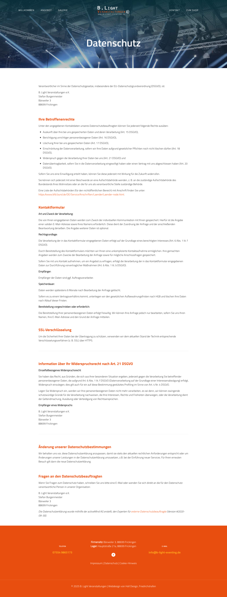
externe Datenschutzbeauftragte (148, 511)
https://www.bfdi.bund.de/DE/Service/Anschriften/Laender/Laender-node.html (81, 194)
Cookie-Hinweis (128, 563)
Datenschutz (111, 563)
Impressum (96, 563)
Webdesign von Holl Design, (123, 586)
